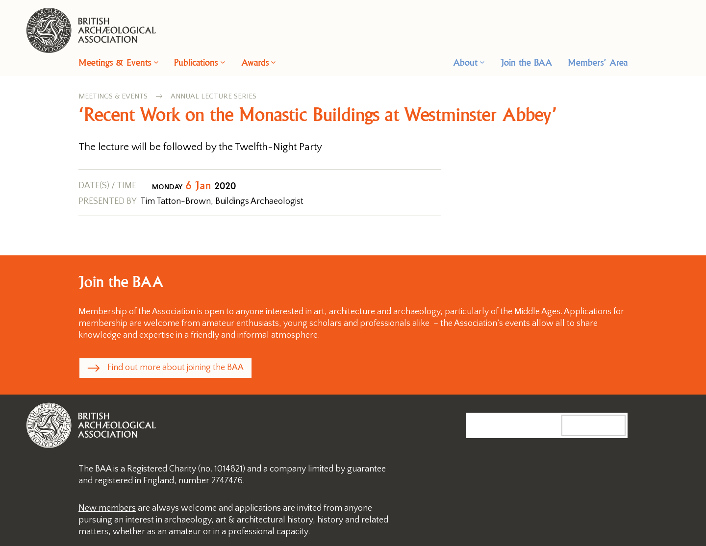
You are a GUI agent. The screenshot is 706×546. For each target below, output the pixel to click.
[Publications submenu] (223, 62)
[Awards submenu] (273, 62)
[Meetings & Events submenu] (156, 62)
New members (107, 508)
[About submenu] (482, 62)
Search (603, 425)
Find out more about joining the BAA (175, 367)
